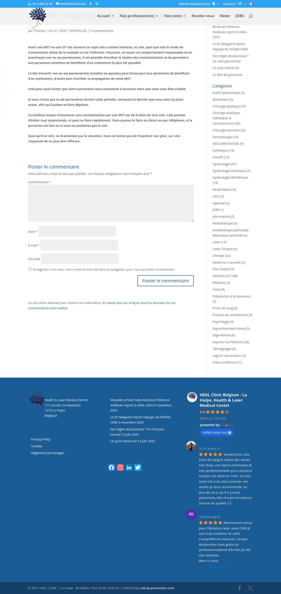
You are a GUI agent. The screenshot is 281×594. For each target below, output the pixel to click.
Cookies (37, 446)
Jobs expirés (221, 216)
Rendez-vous (202, 16)
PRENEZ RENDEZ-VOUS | (199, 4)
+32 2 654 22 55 (41, 4)
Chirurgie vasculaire (227, 130)
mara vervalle (211, 511)
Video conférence (225, 362)
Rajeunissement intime (229, 328)
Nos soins (173, 16)
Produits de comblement (230, 315)
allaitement (221, 99)
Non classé (220, 269)
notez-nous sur (216, 432)
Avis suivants (219, 566)
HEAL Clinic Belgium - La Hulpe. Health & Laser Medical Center (223, 400)
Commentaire (39, 182)
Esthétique (220, 150)
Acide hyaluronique (226, 93)
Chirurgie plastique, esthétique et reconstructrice (226, 118)
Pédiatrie (219, 283)
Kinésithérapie (223, 223)
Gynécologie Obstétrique (230, 177)
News (225, 16)
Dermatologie (222, 137)
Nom (33, 232)
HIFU (216, 196)
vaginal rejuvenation (227, 355)
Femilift (218, 157)
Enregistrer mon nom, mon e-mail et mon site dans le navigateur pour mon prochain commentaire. (104, 269)
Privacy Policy (40, 439)
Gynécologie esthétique (229, 171)
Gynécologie (221, 164)
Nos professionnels (137, 16)
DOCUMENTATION (226, 143)
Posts (216, 289)
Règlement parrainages (47, 453)
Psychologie (221, 322)
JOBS (240, 16)
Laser (216, 242)
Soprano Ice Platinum (228, 342)
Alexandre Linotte (215, 443)
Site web (34, 259)
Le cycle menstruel (226, 68)
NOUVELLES (78, 31)
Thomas (39, 31)
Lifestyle (218, 256)
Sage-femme (222, 335)
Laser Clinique (223, 249)
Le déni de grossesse (227, 74)
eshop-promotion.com (157, 588)
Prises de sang (223, 308)
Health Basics (222, 189)
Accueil (103, 16)
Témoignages (222, 349)
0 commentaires (101, 31)
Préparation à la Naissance (232, 296)
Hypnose (219, 203)
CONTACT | (234, 4)
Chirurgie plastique (226, 106)
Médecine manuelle (227, 262)
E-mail (33, 245)
